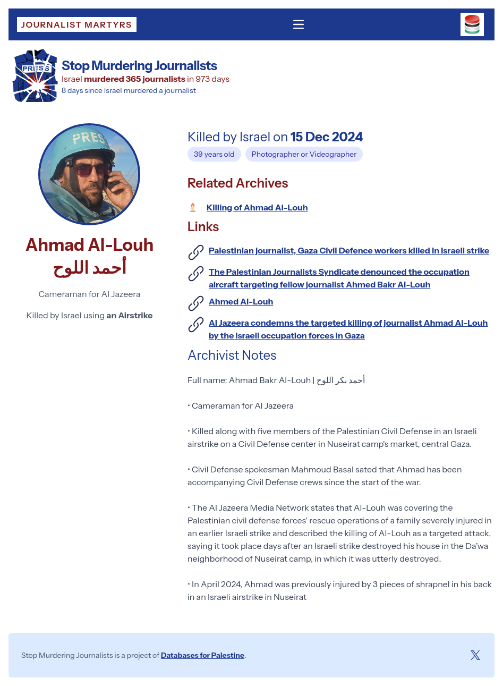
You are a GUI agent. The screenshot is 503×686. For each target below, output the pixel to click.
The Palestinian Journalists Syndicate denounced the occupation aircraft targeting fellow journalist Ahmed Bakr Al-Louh (339, 278)
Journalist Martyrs (76, 24)
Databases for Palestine (202, 655)
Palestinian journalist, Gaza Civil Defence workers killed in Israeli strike (349, 250)
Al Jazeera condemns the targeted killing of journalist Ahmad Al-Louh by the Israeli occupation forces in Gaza (348, 329)
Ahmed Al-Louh (241, 301)
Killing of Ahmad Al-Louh (257, 207)
